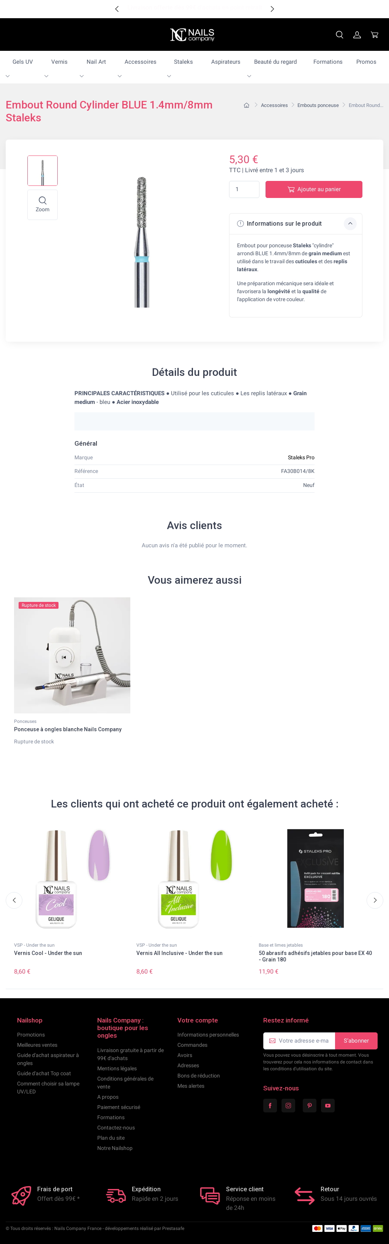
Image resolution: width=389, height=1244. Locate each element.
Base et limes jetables (281, 945)
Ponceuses (25, 721)
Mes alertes (190, 1086)
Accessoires (141, 61)
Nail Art (96, 61)
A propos (108, 1097)
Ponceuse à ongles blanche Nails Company (68, 729)
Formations (328, 61)
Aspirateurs (225, 61)
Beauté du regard (275, 61)
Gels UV (23, 61)
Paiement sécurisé (118, 1107)
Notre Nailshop (115, 1148)
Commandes (192, 1045)
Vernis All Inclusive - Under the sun (179, 953)
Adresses (188, 1065)
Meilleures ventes (37, 1045)
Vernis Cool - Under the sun (48, 953)
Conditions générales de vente (125, 1083)
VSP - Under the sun (34, 945)
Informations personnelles (208, 1035)
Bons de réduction (198, 1076)
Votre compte (197, 1020)
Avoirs (184, 1055)
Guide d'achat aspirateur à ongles (48, 1059)
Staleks (183, 61)
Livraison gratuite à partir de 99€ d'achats (130, 1054)
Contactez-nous (116, 1128)
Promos (366, 61)
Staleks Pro (301, 457)
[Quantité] (244, 189)
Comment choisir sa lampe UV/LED (48, 1088)
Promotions (31, 1035)
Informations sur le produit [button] (297, 223)
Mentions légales (117, 1068)
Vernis (59, 61)
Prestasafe (173, 1228)
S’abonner (356, 1040)
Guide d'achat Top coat (44, 1073)
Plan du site (111, 1138)
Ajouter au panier (314, 189)
